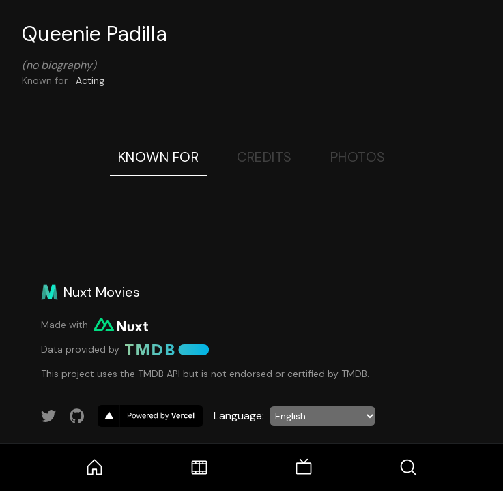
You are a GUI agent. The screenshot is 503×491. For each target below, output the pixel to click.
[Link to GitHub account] (77, 415)
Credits (264, 157)
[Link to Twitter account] (48, 415)
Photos (358, 157)
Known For (158, 157)
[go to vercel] (150, 416)
